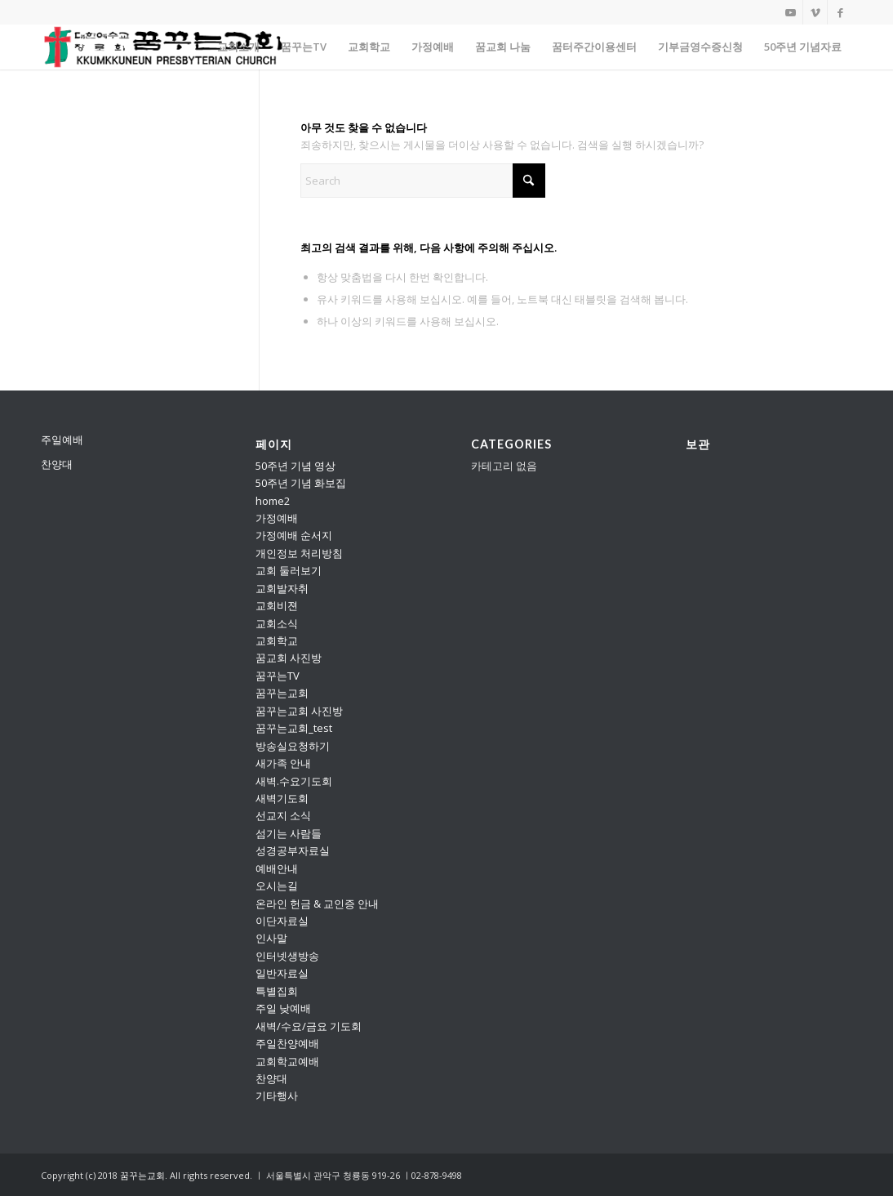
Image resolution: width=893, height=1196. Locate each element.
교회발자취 (282, 588)
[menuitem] (238, 47)
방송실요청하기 (292, 746)
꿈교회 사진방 (288, 657)
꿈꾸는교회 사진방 (299, 710)
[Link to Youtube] (790, 12)
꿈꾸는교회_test (293, 728)
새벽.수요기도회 (293, 781)
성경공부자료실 (292, 850)
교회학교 (276, 640)
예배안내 (276, 868)
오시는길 (276, 885)
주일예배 (62, 439)
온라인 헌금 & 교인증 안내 (317, 903)
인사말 (271, 937)
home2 (272, 500)
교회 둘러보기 (288, 570)
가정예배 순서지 (293, 535)
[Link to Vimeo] (815, 12)
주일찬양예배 (287, 1043)
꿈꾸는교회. (143, 1175)
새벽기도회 (282, 798)
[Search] (422, 180)
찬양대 (57, 464)
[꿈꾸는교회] (164, 47)
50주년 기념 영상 (295, 465)
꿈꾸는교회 (282, 692)
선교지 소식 (283, 815)
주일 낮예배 (283, 1008)
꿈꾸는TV (277, 675)
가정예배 (276, 518)
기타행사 (276, 1095)
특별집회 (276, 991)
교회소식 (276, 623)
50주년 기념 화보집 (300, 482)
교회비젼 (276, 605)
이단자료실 (282, 920)
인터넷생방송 (287, 955)
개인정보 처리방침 (299, 553)
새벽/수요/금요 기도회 (308, 1026)
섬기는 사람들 (288, 833)
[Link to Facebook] (840, 12)
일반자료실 (282, 973)
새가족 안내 (283, 763)
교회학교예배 (287, 1061)
